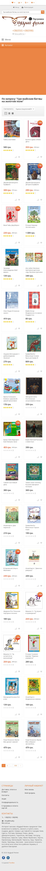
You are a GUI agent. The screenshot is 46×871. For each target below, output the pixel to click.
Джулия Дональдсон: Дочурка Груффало (33, 183)
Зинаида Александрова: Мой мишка (10, 270)
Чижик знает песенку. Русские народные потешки (33, 484)
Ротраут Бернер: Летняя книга (31, 226)
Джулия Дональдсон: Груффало (10, 183)
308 (15, 765)
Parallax (12, 863)
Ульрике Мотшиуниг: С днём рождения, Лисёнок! (11, 356)
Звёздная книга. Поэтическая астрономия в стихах (33, 399)
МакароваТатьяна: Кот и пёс (11, 698)
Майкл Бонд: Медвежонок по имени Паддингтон (34, 313)
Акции (4, 799)
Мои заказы (29, 789)
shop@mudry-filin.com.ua (8, 822)
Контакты (5, 795)
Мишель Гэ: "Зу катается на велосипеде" (8, 656)
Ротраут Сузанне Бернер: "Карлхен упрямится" (32, 656)
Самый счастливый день (10, 484)
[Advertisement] (23, 72)
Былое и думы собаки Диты (33, 141)
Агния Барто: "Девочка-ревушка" (34, 569)
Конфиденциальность (10, 802)
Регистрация (27, 7)
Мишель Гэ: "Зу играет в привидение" (33, 612)
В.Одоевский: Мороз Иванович (10, 569)
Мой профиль (30, 793)
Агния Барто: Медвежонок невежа (33, 698)
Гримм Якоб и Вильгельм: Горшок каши (32, 527)
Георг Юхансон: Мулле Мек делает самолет (11, 741)
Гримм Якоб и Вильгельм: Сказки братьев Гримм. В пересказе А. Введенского (32, 356)
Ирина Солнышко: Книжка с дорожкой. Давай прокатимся (10, 399)
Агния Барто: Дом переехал (9, 526)
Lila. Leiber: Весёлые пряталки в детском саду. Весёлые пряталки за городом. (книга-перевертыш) (34, 270)
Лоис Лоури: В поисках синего (11, 312)
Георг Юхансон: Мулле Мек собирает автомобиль (33, 742)
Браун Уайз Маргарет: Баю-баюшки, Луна (11, 441)
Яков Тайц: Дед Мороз (11, 225)
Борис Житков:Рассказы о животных (34, 441)
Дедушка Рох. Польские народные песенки (11, 612)
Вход (16, 7)
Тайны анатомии (9, 140)
